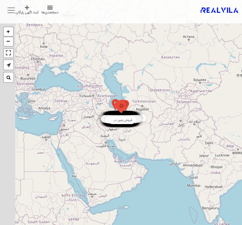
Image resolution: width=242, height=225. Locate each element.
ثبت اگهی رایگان (27, 10)
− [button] (8, 42)
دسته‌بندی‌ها (49, 10)
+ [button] (8, 32)
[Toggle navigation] (10, 10)
